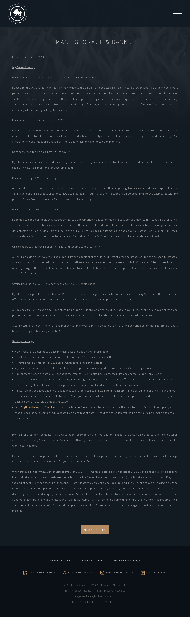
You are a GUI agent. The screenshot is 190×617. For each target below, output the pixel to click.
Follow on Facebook (42, 572)
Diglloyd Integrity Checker (38, 407)
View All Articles (95, 530)
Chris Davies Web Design (104, 602)
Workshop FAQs (127, 560)
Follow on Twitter (80, 572)
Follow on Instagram (120, 572)
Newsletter (60, 560)
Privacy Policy (92, 560)
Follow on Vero (156, 572)
